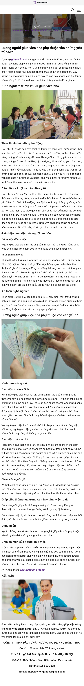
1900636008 (43, 2)
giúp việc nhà (19, 59)
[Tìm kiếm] (72, 9)
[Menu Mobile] (79, 10)
